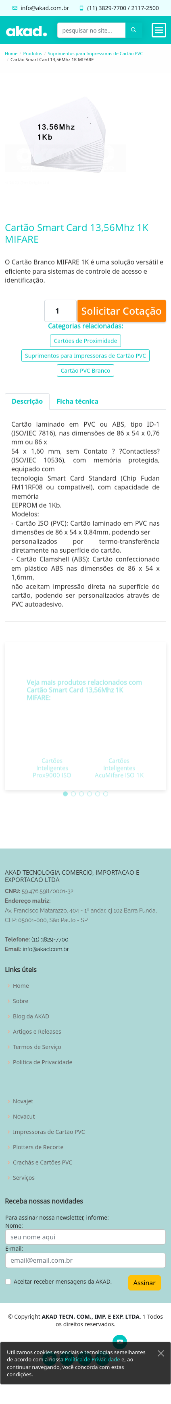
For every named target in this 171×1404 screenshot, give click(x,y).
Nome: (14, 1225)
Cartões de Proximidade (85, 344)
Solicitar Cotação (121, 314)
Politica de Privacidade (42, 1062)
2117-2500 (145, 8)
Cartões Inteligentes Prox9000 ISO (52, 780)
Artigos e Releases (37, 1031)
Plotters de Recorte (38, 1147)
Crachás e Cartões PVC (42, 1162)
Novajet (23, 1101)
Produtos (32, 53)
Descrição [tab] (27, 405)
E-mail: (14, 1248)
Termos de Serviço (37, 1047)
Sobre (20, 1001)
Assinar (144, 1282)
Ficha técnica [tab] (77, 405)
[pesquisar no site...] (91, 30)
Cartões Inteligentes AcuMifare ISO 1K (119, 780)
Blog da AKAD (31, 1016)
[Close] (161, 1363)
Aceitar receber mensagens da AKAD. (63, 1281)
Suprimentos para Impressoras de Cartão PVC (95, 53)
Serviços (24, 1178)
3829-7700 (112, 8)
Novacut (24, 1116)
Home (11, 53)
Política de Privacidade (92, 1369)
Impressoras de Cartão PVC (49, 1132)
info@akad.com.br (45, 8)
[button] (65, 806)
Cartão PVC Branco (85, 374)
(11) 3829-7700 (50, 939)
